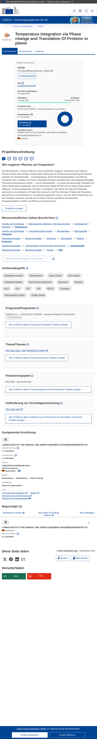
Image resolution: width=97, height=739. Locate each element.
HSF (39, 288)
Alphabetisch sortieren (13, 513)
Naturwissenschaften (11, 238)
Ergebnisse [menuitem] (39, 51)
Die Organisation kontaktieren (15, 493)
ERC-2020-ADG (13, 409)
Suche (86, 10)
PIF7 (28, 288)
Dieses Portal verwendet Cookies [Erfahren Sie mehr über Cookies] (32, 729)
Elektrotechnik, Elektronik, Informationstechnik (49, 224)
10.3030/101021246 (25, 86)
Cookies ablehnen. (67, 735)
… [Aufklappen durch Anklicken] (6, 26)
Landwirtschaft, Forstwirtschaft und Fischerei (45, 246)
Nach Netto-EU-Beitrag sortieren (48, 514)
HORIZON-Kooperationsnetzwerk (16, 498)
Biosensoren (21, 227)
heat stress (63, 282)
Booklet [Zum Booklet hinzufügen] (62, 557)
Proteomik (7, 241)
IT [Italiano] (26, 158)
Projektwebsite (26, 76)
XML (16, 576)
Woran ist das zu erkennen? (60, 2)
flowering (79, 282)
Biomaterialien (63, 231)
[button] (80, 11)
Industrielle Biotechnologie (40, 231)
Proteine (80, 238)
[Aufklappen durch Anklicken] (88, 522)
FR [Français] (20, 158)
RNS (60, 250)
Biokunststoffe (80, 231)
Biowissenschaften (33, 238)
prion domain (74, 275)
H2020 (15, 26)
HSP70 (50, 288)
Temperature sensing (13, 275)
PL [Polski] (32, 158)
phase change (55, 275)
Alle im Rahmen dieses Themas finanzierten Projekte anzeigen (37, 358)
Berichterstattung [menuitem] (25, 51)
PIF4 (17, 288)
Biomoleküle (66, 238)
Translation (65, 288)
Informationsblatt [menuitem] (9, 51)
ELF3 (6, 288)
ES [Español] (15, 158)
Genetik (50, 250)
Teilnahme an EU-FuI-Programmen (17, 496)
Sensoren (6, 227)
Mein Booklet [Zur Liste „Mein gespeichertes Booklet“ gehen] (80, 558)
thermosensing (36, 275)
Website (34, 493)
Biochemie (51, 238)
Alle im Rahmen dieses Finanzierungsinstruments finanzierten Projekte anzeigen (45, 389)
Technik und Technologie (13, 224)
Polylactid (6, 234)
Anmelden (74, 10)
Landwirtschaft (77, 246)
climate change (38, 295)
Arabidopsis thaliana (13, 282)
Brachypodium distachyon (40, 282)
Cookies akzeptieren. (29, 735)
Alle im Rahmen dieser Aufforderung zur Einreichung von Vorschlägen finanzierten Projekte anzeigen (45, 418)
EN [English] (9, 158)
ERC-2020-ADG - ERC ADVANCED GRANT (26, 351)
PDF (41, 576)
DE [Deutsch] (4, 158)
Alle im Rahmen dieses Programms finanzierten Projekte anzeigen (38, 325)
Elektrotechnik (81, 224)
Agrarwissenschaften (11, 246)
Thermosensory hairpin (14, 295)
